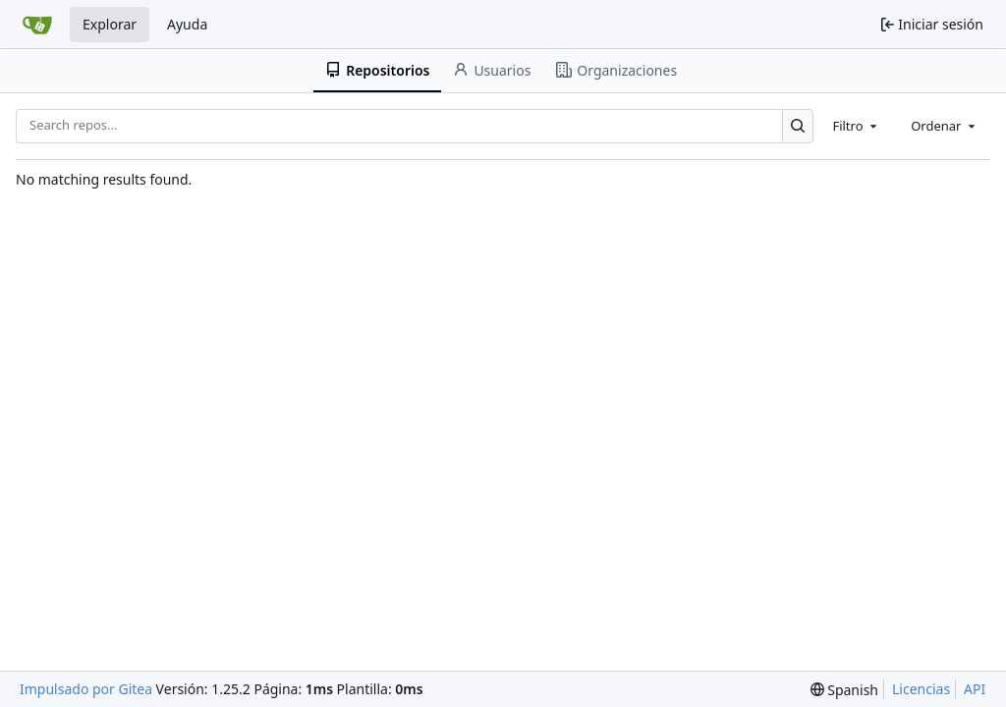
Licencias (921, 689)
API (974, 689)
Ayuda (187, 24)
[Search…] (798, 126)
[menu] (844, 689)
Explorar (110, 24)
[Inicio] (37, 24)
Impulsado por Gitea (86, 689)
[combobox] (856, 125)
